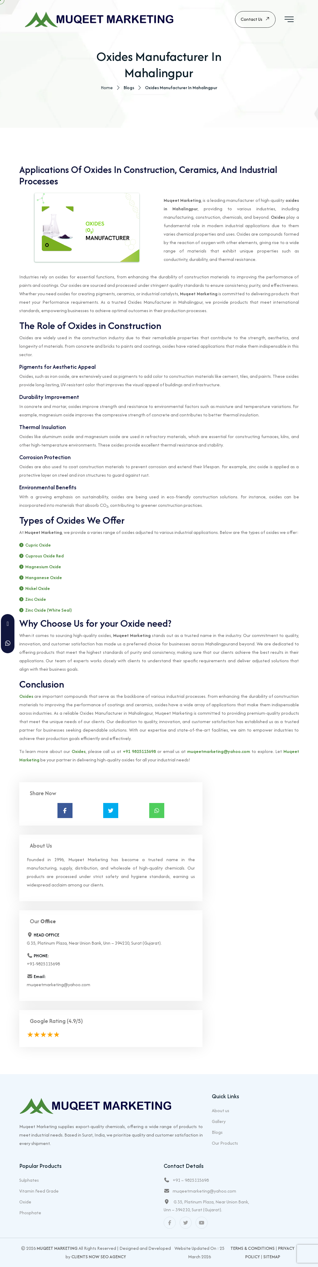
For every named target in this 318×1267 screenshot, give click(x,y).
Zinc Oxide (35, 599)
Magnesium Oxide (43, 567)
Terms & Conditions (252, 1248)
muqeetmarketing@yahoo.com (218, 751)
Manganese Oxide (43, 578)
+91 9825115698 (139, 751)
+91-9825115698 (43, 964)
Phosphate (30, 1212)
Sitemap (271, 1256)
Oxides (26, 696)
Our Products (225, 1143)
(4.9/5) (75, 1021)
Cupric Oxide (38, 545)
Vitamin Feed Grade (39, 1191)
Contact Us (255, 20)
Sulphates (29, 1180)
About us (220, 1110)
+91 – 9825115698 (191, 1180)
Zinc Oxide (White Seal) (48, 610)
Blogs (217, 1132)
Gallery (219, 1121)
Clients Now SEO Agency (98, 1256)
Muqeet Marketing (57, 1248)
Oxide (25, 1202)
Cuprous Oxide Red (44, 556)
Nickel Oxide (37, 588)
